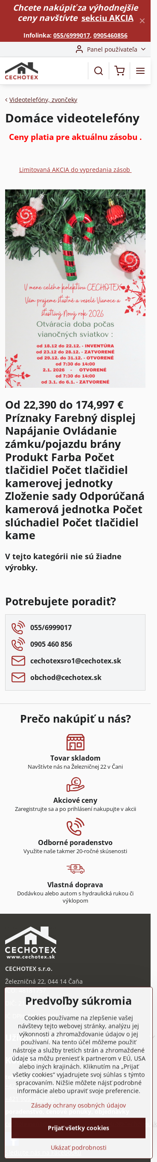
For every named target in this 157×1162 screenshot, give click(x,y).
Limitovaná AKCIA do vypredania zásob (75, 170)
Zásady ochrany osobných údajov (78, 1134)
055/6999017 (71, 35)
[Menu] (140, 70)
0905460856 (110, 35)
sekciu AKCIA (107, 17)
